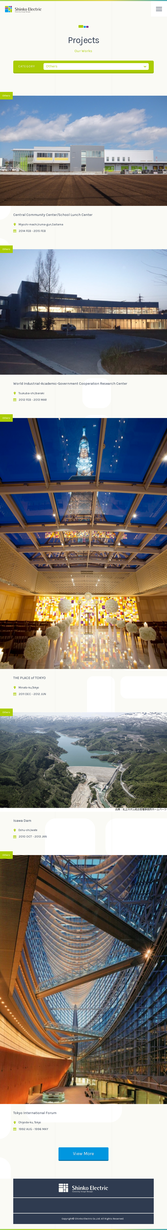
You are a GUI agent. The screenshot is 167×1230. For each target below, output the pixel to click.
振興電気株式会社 (23, 9)
